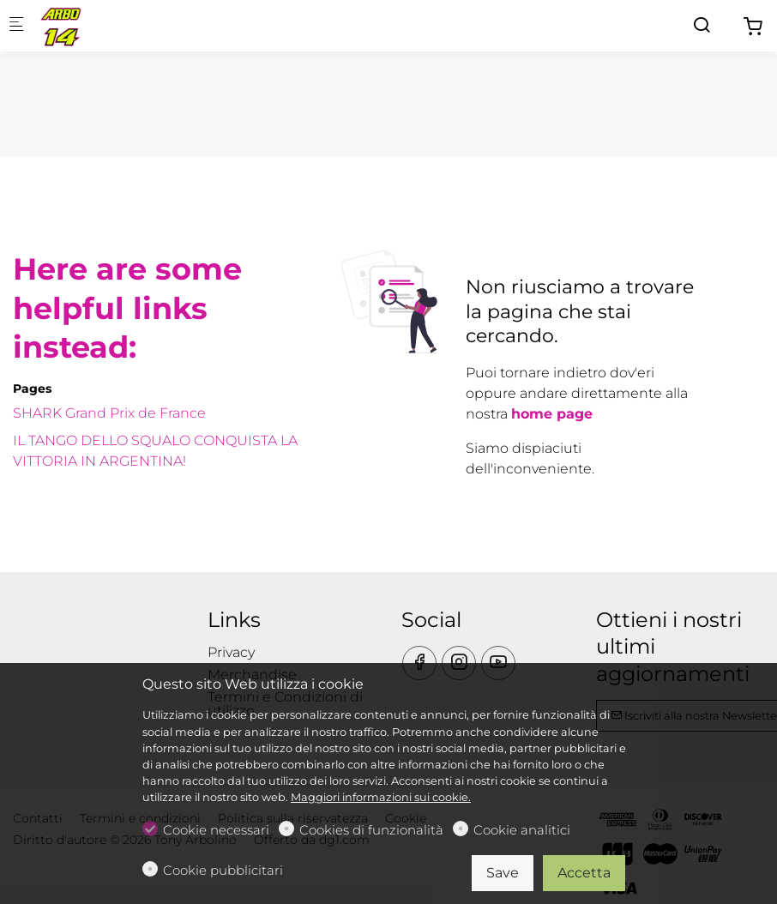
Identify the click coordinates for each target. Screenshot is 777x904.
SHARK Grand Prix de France (109, 413)
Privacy (231, 652)
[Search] (701, 25)
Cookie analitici (521, 830)
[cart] (753, 27)
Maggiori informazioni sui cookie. (381, 797)
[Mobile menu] (16, 26)
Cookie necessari (216, 830)
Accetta (584, 873)
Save (502, 873)
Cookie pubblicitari (223, 870)
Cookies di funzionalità (371, 830)
